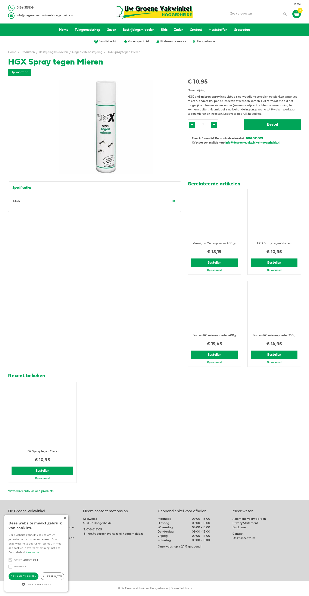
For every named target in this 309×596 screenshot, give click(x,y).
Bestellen (214, 262)
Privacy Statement (245, 523)
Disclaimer (239, 527)
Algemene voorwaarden (249, 519)
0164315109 (94, 529)
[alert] (36, 553)
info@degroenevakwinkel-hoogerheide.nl (45, 15)
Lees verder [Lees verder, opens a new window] (33, 552)
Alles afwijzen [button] (52, 576)
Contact (237, 534)
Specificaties (21, 187)
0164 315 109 (254, 138)
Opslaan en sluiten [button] (23, 576)
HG (174, 201)
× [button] (64, 518)
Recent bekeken (26, 376)
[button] (10, 560)
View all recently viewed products (30, 491)
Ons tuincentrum (243, 538)
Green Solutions (181, 588)
